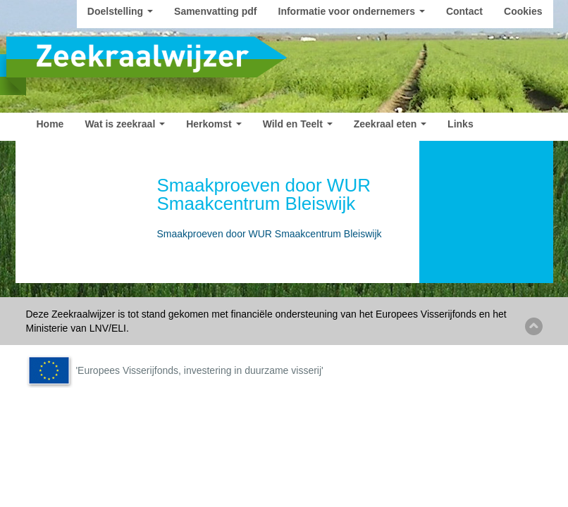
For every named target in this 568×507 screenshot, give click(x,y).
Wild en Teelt (298, 124)
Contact (464, 11)
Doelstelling (120, 11)
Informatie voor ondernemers (351, 11)
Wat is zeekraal (125, 124)
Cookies (523, 11)
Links (460, 124)
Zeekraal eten (390, 124)
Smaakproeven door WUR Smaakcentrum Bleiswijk (269, 233)
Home (50, 124)
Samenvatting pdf (215, 11)
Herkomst (213, 124)
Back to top (534, 326)
